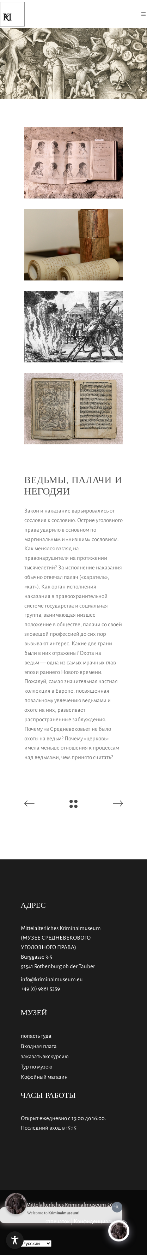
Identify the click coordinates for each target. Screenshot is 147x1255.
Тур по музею (36, 1067)
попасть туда (36, 1036)
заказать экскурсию (44, 1056)
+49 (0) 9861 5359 (40, 988)
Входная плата (39, 1046)
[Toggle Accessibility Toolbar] (14, 1240)
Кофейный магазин (44, 1077)
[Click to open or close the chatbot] (118, 1229)
